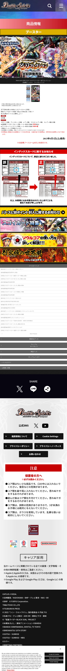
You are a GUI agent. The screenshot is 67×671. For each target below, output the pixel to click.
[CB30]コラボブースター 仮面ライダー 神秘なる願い (14, 275)
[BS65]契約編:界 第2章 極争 (8, 295)
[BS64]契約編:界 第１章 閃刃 (8, 308)
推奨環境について (19, 436)
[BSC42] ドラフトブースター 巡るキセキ (11, 298)
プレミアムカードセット (34, 345)
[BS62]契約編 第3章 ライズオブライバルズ (11, 327)
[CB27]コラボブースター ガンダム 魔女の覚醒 (12, 314)
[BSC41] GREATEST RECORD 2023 (10, 301)
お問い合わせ (35, 454)
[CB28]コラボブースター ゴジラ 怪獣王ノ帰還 (12, 291)
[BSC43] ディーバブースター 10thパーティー (12, 269)
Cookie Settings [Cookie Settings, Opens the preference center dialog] (54, 661)
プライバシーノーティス (50, 446)
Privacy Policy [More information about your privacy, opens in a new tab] (10, 670)
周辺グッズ (34, 351)
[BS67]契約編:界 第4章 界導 (8, 282)
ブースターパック (34, 266)
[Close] (60, 649)
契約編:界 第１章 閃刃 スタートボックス (11, 304)
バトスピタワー (6, 362)
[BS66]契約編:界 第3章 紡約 (8, 288)
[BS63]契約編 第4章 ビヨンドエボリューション (12, 317)
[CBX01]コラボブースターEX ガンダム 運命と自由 (13, 279)
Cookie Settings (50, 436)
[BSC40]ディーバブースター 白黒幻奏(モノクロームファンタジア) (17, 311)
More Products (33, 333)
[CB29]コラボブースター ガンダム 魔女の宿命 (12, 285)
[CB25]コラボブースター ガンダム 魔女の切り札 (13, 324)
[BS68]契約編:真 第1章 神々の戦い (9, 272)
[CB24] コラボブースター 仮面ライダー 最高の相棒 (13, 330)
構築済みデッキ (33, 339)
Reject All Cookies (54, 658)
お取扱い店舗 (6, 368)
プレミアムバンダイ (34, 357)
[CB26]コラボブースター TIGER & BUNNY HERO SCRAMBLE (17, 320)
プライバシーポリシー (19, 446)
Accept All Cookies (54, 654)
